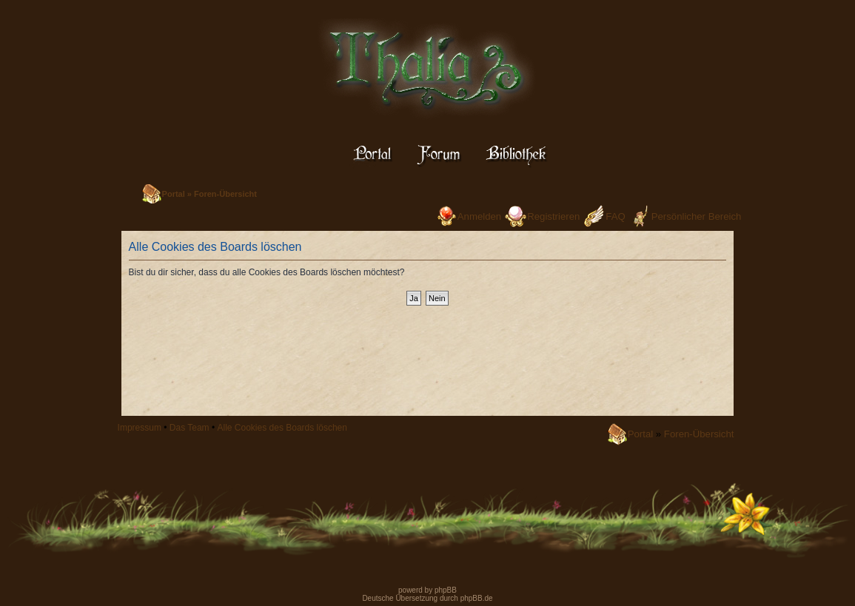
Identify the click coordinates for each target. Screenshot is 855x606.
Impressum (139, 427)
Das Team (189, 427)
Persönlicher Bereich (696, 216)
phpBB (444, 590)
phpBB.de (476, 598)
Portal (173, 193)
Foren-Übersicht (225, 193)
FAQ (615, 216)
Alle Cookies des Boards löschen (282, 427)
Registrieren (553, 216)
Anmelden (479, 216)
